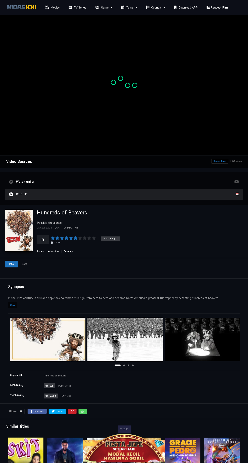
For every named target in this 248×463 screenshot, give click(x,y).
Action (40, 251)
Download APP (185, 8)
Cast (24, 264)
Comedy (68, 251)
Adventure (53, 251)
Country (153, 8)
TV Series (77, 8)
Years (126, 8)
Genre (101, 8)
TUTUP (124, 429)
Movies (52, 8)
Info (11, 264)
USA (12, 305)
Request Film (217, 8)
